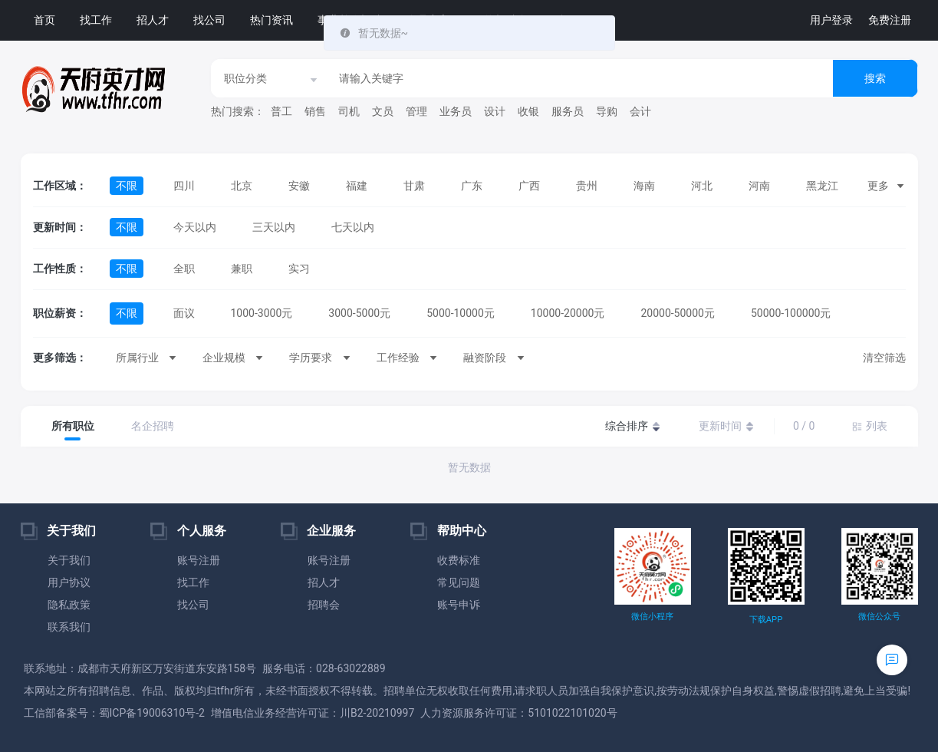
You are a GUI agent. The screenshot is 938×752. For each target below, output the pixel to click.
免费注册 (889, 20)
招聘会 (324, 605)
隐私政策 (69, 605)
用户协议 (69, 582)
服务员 (567, 111)
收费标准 (458, 560)
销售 (315, 111)
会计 (640, 111)
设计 (494, 111)
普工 (281, 111)
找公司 (209, 20)
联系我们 (69, 627)
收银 (528, 111)
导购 (606, 111)
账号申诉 (458, 605)
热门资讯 (271, 20)
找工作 (96, 20)
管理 (416, 111)
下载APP (765, 620)
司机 (349, 111)
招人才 (153, 20)
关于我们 (69, 560)
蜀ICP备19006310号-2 (152, 713)
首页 (44, 20)
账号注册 (198, 560)
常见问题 (458, 582)
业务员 (455, 111)
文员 (382, 111)
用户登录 (831, 20)
